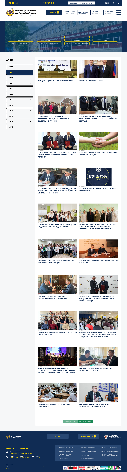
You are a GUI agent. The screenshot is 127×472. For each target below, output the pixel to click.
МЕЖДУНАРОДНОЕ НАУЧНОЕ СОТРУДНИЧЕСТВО (55, 81)
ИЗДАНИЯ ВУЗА (88, 436)
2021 (11, 94)
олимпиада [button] (105, 40)
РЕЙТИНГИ (58, 436)
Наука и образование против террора (110, 451)
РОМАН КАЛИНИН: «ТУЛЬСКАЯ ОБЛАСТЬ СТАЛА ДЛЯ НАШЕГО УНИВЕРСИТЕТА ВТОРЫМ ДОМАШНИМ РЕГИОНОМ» (57, 155)
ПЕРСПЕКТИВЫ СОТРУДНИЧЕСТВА (91, 81)
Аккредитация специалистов (81, 3)
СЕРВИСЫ (54, 12)
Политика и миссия (63, 458)
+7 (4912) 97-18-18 (48, 3)
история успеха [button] (105, 43)
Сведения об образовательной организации (26, 16)
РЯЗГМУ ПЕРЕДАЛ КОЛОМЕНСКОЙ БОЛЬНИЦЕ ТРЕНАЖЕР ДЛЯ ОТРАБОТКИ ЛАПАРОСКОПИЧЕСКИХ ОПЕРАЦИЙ (98, 119)
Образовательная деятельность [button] (70, 12)
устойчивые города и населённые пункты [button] (49, 43)
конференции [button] (77, 37)
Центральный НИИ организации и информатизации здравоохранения (110, 448)
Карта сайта (24, 448)
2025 (11, 72)
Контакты (10, 448)
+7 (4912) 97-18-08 (25, 457)
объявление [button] (49, 37)
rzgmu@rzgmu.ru (40, 457)
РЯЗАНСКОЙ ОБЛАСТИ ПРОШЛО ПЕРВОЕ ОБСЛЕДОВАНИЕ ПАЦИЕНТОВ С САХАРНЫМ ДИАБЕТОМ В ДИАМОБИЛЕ (53, 119)
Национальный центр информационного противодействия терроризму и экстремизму (110, 455)
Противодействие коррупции (87, 458)
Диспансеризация (85, 455)
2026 (11, 67)
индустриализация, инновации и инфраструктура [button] (77, 43)
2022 (11, 89)
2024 (11, 78)
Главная (10, 24)
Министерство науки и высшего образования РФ (66, 448)
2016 (11, 122)
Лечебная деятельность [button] (96, 12)
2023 (11, 83)
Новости (17, 24)
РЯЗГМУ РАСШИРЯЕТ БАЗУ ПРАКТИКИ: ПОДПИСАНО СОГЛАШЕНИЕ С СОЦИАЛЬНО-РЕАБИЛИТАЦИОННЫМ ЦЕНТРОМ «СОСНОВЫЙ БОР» (57, 191)
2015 (11, 127)
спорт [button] (49, 40)
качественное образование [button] (21, 37)
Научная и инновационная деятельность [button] (83, 12)
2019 (11, 105)
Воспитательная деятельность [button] (108, 12)
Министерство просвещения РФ (66, 451)
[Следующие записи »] (85, 421)
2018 (11, 111)
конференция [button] (77, 40)
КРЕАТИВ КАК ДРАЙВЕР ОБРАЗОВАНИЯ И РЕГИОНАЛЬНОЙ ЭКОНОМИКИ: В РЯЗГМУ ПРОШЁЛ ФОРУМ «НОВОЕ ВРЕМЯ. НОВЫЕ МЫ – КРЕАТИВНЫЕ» (57, 371)
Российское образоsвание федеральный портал (65, 455)
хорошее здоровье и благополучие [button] (105, 37)
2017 (11, 116)
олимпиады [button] (20, 40)
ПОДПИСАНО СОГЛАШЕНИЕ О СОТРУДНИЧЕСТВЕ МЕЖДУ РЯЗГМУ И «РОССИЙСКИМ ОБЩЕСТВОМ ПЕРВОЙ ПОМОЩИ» (96, 299)
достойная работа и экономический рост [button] (21, 43)
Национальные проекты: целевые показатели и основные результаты (89, 452)
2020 (11, 100)
